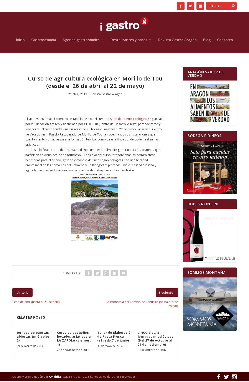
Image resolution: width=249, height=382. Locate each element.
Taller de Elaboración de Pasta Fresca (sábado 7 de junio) (115, 337)
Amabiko (55, 377)
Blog (207, 41)
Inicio (20, 41)
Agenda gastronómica (81, 41)
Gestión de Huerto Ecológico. (126, 119)
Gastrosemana (43, 41)
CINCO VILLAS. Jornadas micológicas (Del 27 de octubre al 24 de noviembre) (155, 339)
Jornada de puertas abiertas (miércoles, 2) (34, 337)
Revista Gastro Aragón (177, 41)
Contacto (225, 41)
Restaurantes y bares (129, 41)
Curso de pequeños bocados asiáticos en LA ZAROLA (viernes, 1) (74, 339)
